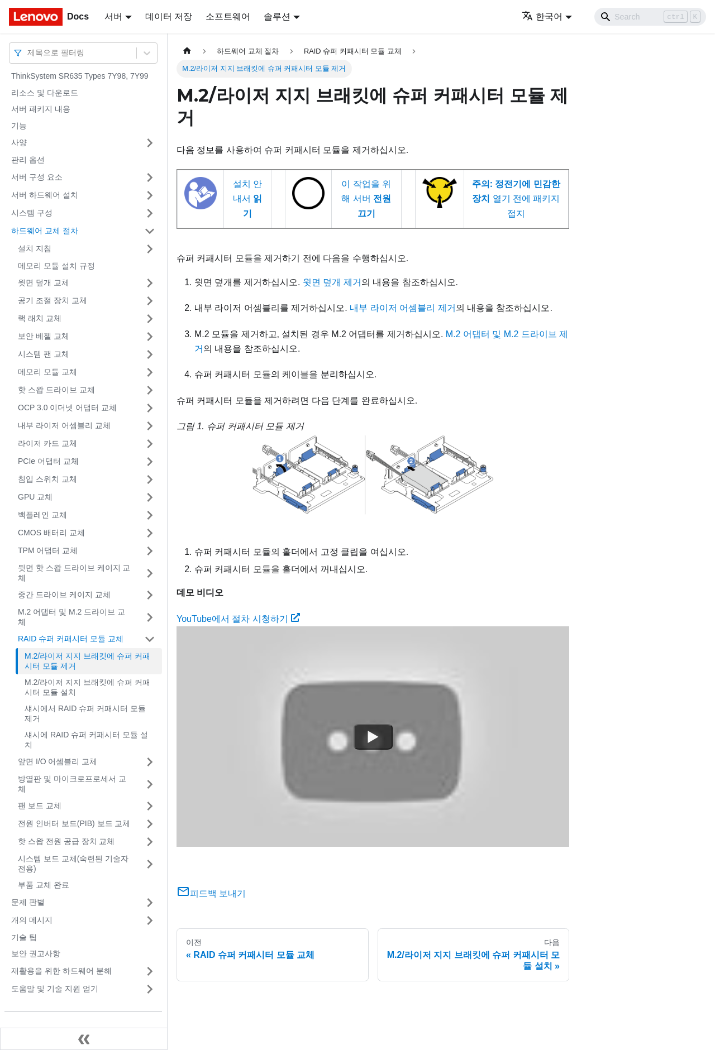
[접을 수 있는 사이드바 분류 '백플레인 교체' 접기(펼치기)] (149, 515)
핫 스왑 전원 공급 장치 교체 (66, 841)
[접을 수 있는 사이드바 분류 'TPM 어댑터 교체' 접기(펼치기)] (149, 551)
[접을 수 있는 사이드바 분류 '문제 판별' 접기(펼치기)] (149, 903)
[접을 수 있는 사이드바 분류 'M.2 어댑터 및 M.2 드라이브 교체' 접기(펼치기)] (149, 617)
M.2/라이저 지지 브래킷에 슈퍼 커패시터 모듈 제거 (87, 660)
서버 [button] (113, 16)
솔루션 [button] (277, 16)
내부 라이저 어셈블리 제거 (402, 308)
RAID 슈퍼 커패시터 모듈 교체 (70, 638)
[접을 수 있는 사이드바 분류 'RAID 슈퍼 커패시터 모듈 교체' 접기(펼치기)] (149, 639)
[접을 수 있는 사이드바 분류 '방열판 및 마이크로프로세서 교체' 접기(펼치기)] (149, 784)
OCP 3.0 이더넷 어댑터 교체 (67, 407)
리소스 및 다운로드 (44, 92)
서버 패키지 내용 (40, 108)
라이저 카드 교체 (47, 443)
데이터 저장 (168, 16)
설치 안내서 (247, 198)
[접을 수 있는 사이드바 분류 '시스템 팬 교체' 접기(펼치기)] (149, 354)
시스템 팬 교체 (43, 353)
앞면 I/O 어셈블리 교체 (57, 761)
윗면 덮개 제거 (332, 282)
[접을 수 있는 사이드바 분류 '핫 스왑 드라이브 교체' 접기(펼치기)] (149, 390)
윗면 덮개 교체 (43, 282)
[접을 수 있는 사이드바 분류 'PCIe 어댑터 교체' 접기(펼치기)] (149, 462)
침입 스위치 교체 (47, 478)
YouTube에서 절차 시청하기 (238, 619)
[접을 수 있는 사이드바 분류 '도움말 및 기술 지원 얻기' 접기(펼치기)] (149, 989)
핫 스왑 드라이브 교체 (56, 389)
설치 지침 (34, 248)
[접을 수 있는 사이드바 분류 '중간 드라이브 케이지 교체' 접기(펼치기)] (149, 595)
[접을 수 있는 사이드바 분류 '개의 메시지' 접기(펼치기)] (149, 920)
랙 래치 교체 (39, 318)
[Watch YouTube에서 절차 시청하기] (373, 737)
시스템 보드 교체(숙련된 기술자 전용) (73, 863)
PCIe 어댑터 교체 (48, 461)
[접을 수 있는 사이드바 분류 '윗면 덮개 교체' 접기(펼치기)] (149, 283)
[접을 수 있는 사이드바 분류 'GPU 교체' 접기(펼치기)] (149, 497)
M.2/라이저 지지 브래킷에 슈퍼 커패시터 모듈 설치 (87, 687)
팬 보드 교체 (39, 805)
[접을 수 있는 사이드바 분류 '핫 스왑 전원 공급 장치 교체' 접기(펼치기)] (149, 842)
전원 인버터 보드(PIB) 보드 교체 (74, 823)
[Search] (650, 17)
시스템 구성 (32, 212)
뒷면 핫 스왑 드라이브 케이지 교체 (74, 572)
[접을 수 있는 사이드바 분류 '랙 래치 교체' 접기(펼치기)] (149, 319)
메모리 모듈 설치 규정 (56, 265)
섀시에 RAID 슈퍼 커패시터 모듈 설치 (86, 739)
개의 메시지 (32, 919)
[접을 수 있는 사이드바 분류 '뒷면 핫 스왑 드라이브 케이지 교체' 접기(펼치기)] (149, 573)
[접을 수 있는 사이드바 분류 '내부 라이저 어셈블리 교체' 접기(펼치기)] (149, 426)
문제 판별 (28, 902)
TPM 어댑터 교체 (48, 550)
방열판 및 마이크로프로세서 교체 (72, 783)
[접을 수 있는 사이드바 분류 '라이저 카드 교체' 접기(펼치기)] (149, 444)
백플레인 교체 (42, 514)
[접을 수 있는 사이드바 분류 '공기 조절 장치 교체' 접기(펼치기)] (149, 301)
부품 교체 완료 (43, 884)
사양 (19, 142)
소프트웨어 (228, 16)
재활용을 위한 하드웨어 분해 (61, 970)
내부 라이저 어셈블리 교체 (64, 425)
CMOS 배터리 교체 (51, 532)
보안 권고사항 (35, 953)
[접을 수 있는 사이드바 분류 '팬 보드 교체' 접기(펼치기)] (149, 806)
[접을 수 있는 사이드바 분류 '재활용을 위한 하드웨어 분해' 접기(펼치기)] (149, 971)
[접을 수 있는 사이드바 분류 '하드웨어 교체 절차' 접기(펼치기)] (149, 231)
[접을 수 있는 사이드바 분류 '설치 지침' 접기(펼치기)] (149, 249)
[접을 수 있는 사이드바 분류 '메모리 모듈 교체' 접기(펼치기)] (149, 372)
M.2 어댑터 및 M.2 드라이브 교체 (71, 616)
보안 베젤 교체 (43, 336)
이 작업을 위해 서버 (366, 198)
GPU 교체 (35, 496)
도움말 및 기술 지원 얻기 (54, 988)
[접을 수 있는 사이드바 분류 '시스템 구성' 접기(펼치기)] (149, 213)
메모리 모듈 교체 (47, 371)
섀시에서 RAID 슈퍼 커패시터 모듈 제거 (85, 713)
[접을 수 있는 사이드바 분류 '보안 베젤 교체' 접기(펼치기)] (149, 337)
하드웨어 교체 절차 (44, 230)
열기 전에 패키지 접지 (516, 198)
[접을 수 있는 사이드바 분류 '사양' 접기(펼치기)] (149, 143)
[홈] (187, 51)
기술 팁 (24, 937)
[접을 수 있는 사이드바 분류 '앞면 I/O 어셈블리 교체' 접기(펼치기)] (149, 762)
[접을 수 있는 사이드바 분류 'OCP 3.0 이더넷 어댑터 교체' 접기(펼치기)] (149, 408)
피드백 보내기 (211, 893)
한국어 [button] (542, 16)
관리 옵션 (28, 159)
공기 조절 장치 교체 (52, 300)
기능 (19, 125)
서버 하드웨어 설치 (44, 194)
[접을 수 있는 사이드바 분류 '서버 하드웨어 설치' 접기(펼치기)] (149, 195)
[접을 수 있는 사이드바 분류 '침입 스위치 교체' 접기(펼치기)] (149, 479)
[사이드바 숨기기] (84, 1039)
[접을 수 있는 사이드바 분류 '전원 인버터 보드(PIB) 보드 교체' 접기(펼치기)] (149, 824)
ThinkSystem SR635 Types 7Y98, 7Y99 (80, 75)
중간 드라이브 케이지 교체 (64, 594)
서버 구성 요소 (37, 176)
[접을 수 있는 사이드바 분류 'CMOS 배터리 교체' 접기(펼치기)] (149, 533)
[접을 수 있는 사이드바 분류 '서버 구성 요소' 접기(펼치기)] (149, 177)
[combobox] (28, 52)
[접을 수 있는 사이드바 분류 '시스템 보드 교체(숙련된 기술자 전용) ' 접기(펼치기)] (149, 864)
